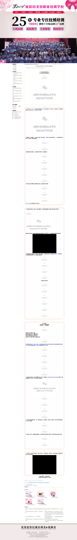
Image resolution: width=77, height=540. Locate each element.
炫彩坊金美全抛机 (55, 497)
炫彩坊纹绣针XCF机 (30, 504)
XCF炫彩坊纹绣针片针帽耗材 (17, 84)
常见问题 (14, 68)
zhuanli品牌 (44, 12)
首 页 (57, 64)
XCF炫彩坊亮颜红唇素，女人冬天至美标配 (32, 516)
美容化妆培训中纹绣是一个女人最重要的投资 (31, 485)
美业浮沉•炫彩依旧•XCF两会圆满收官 (51, 519)
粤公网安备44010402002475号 (42, 536)
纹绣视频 (14, 69)
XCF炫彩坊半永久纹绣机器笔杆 (17, 76)
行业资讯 (63, 64)
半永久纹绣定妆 (39, 482)
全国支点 (59, 12)
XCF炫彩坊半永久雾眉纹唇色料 (17, 79)
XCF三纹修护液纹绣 (30, 497)
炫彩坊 (19, 106)
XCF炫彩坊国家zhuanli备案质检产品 (17, 73)
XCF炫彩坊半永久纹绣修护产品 (17, 82)
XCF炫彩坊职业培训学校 (32, 482)
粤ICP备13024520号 (32, 536)
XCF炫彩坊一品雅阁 (42, 497)
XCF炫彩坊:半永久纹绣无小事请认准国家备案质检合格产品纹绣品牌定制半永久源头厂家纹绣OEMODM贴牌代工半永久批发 (54, 514)
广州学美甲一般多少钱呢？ (29, 484)
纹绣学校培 (14, 106)
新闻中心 (60, 64)
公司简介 (23, 12)
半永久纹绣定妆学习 (45, 482)
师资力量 (38, 12)
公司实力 (30, 12)
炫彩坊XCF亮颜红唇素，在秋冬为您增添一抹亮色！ (54, 511)
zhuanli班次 (51, 12)
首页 (16, 12)
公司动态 (14, 65)
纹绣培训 (14, 108)
